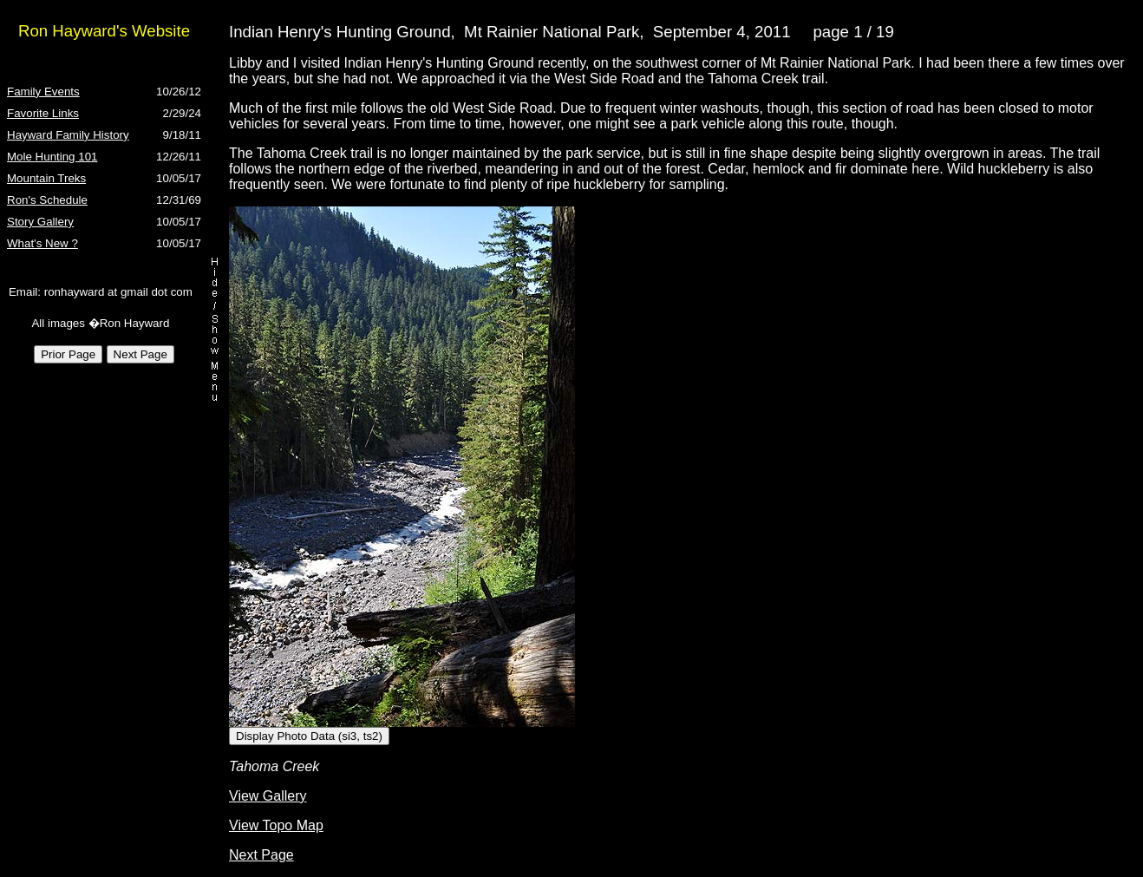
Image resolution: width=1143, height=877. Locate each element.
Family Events (43, 91)
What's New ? (42, 243)
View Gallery (268, 796)
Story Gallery (40, 221)
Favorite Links (43, 113)
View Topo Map (276, 825)
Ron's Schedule (47, 199)
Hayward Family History (68, 134)
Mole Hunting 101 (52, 156)
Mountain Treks (46, 178)
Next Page (261, 855)
